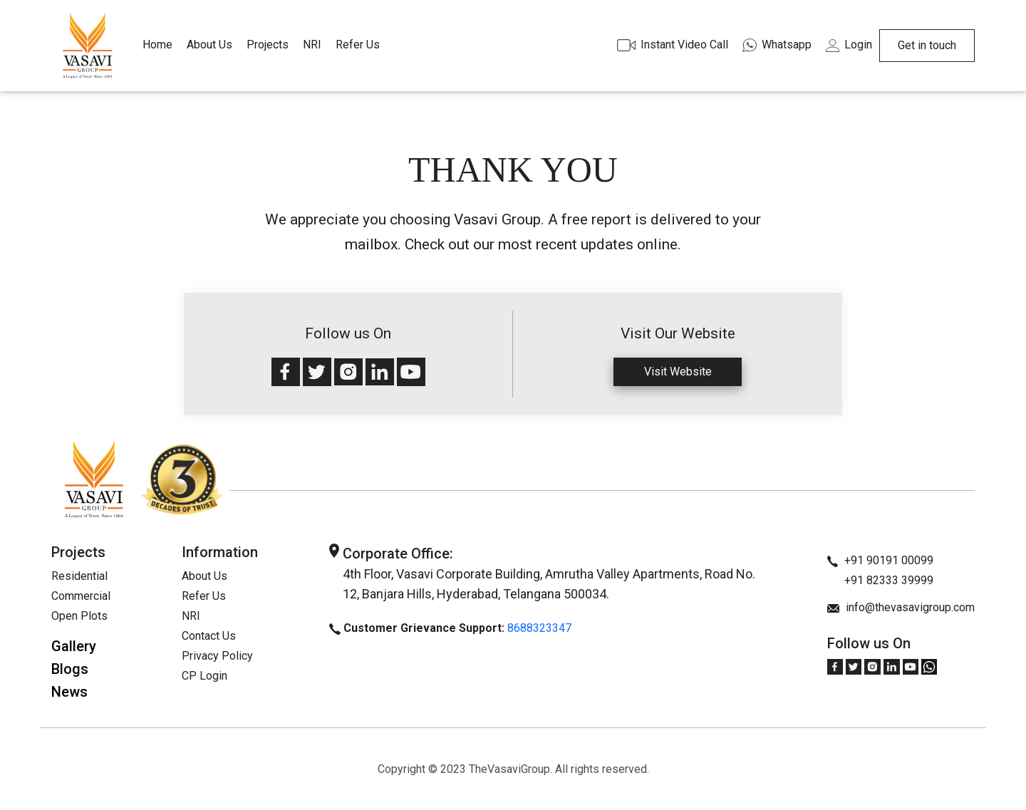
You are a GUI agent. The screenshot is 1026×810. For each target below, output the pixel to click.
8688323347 (539, 628)
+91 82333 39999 (880, 580)
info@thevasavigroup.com (901, 607)
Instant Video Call (672, 44)
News (69, 691)
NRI (312, 44)
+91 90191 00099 (880, 560)
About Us (209, 44)
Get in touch (927, 45)
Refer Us (358, 44)
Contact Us (209, 636)
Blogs (69, 668)
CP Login (204, 675)
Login (849, 45)
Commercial (80, 596)
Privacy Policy (217, 656)
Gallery (73, 646)
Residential (79, 576)
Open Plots (79, 616)
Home (157, 44)
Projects (268, 44)
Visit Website (678, 371)
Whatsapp (776, 45)
